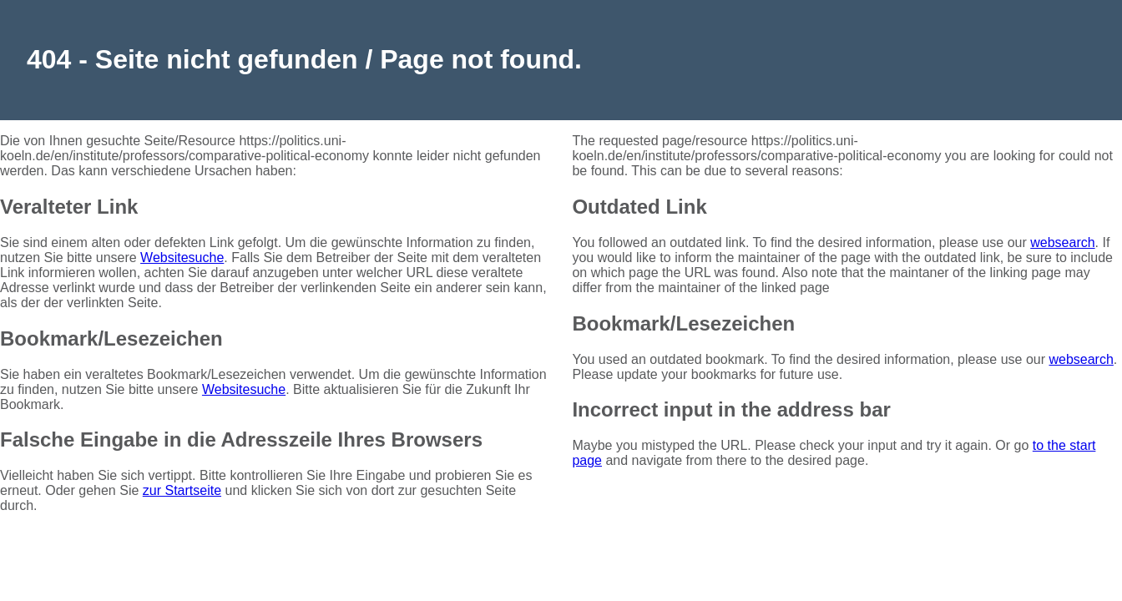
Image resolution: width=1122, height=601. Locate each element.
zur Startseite (182, 490)
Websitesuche (182, 257)
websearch (1062, 242)
